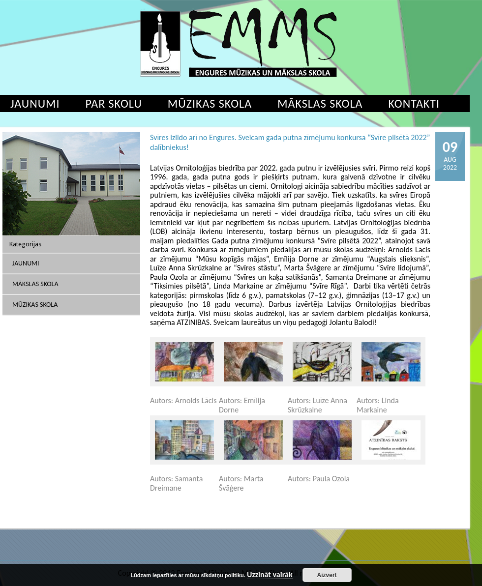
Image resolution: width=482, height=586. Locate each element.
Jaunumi (25, 263)
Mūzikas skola (210, 103)
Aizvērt (327, 575)
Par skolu (114, 103)
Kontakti (414, 103)
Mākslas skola (319, 103)
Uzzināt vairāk (270, 575)
